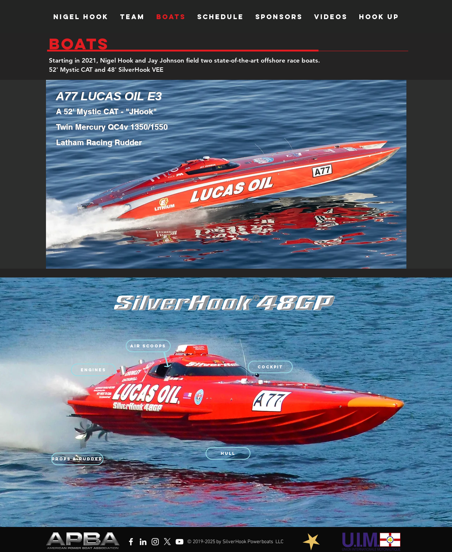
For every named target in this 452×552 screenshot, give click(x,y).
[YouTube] (179, 541)
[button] (148, 346)
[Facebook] (131, 541)
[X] (167, 541)
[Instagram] (155, 541)
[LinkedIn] (143, 541)
